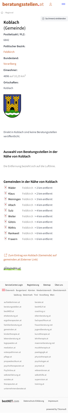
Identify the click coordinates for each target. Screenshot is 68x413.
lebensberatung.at (12, 338)
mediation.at (9, 347)
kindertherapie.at (12, 334)
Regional (9, 12)
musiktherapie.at (42, 347)
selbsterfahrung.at (12, 375)
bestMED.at (9, 311)
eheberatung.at (11, 315)
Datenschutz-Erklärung (34, 401)
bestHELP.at (40, 306)
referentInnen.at (42, 370)
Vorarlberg (10, 64)
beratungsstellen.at (12, 306)
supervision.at (41, 379)
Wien (52, 294)
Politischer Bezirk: (14, 46)
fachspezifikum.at (43, 320)
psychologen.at (42, 361)
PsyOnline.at (9, 370)
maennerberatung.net (45, 343)
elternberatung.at (43, 315)
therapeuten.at (10, 384)
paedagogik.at (41, 352)
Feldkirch (9, 52)
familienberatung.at (13, 325)
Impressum (53, 401)
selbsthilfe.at (40, 375)
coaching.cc (40, 311)
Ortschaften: (11, 82)
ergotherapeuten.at (12, 320)
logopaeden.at (10, 343)
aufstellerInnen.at (12, 302)
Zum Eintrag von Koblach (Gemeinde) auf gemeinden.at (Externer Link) (30, 257)
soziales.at (8, 379)
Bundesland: (11, 58)
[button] (63, 4)
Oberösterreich (59, 290)
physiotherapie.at (43, 356)
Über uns (59, 284)
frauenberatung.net (44, 325)
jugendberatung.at (43, 329)
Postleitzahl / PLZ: (14, 34)
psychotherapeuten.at (14, 365)
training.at (39, 384)
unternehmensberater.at (15, 388)
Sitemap (47, 284)
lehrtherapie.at (41, 338)
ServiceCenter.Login (14, 284)
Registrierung (33, 284)
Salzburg (17, 294)
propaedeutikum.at (12, 361)
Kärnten (31, 290)
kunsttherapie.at (42, 334)
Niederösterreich (44, 290)
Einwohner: (10, 70)
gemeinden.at (10, 329)
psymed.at (39, 365)
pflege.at (8, 356)
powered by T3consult (56, 409)
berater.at (39, 302)
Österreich (8, 290)
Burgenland (21, 290)
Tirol (36, 294)
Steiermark (28, 294)
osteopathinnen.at (12, 352)
